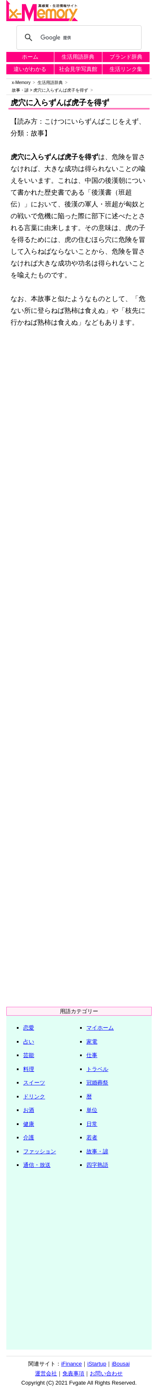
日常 (91, 1124)
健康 (28, 1124)
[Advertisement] (79, 420)
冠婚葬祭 (97, 1082)
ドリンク (34, 1096)
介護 (28, 1137)
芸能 (28, 1055)
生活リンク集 (126, 69)
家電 (91, 1041)
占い (28, 1041)
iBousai (121, 1364)
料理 (28, 1069)
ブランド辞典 (126, 57)
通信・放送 (37, 1165)
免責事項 (73, 1373)
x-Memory (21, 82)
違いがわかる (29, 69)
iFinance (71, 1364)
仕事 (91, 1055)
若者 (91, 1137)
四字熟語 (97, 1165)
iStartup (96, 1364)
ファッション (39, 1151)
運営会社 (46, 1373)
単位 (91, 1110)
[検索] (77, 38)
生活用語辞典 (78, 57)
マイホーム (100, 1028)
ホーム (30, 57)
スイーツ (34, 1082)
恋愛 (28, 1028)
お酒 (28, 1110)
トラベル (97, 1069)
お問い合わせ (106, 1373)
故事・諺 (20, 90)
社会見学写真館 (78, 69)
